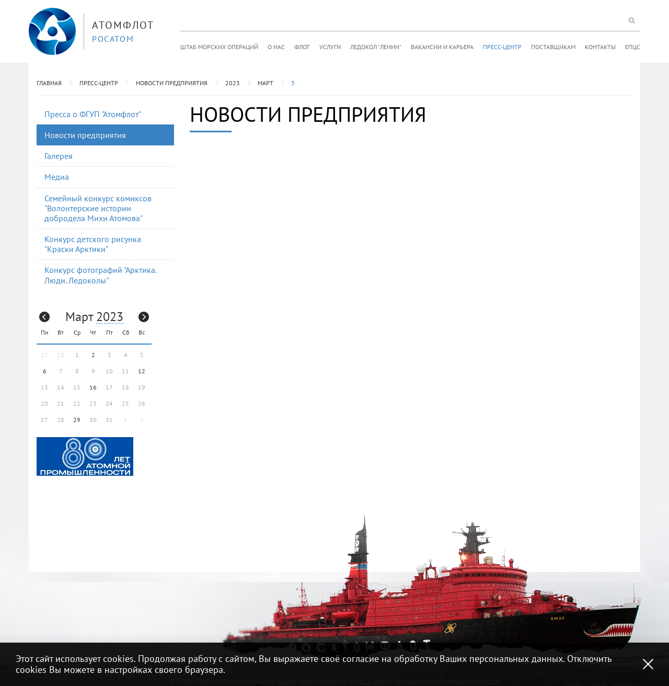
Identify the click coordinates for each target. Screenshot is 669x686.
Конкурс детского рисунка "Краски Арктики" (92, 244)
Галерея (58, 156)
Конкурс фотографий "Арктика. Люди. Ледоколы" (100, 275)
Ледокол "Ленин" (375, 47)
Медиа (56, 177)
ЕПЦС (632, 47)
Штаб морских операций (219, 47)
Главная (49, 83)
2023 (232, 83)
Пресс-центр (502, 47)
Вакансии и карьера (442, 47)
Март (265, 83)
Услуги (330, 47)
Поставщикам (553, 47)
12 (141, 371)
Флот (302, 47)
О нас (276, 47)
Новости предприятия (171, 83)
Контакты (600, 47)
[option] (85, 456)
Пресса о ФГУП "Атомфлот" (92, 114)
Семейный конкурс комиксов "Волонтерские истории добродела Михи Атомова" (98, 208)
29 (76, 420)
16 (93, 387)
